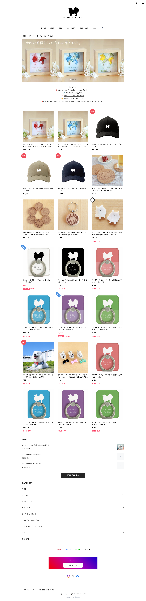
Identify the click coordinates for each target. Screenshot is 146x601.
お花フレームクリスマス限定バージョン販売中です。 (74, 90)
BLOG (61, 28)
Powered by (73, 597)
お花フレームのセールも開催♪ (74, 96)
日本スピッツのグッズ (29, 514)
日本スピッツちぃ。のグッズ (30, 520)
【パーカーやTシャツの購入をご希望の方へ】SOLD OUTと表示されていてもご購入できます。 (74, 101)
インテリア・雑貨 (27, 501)
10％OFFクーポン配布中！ (74, 93)
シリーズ (31, 36)
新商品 (24, 489)
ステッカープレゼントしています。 (74, 98)
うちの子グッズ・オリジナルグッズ (32, 526)
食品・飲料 (25, 539)
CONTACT (84, 28)
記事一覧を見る (73, 475)
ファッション (26, 495)
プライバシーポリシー (30, 590)
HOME (43, 28)
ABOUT (52, 28)
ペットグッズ (26, 508)
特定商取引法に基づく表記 (46, 590)
